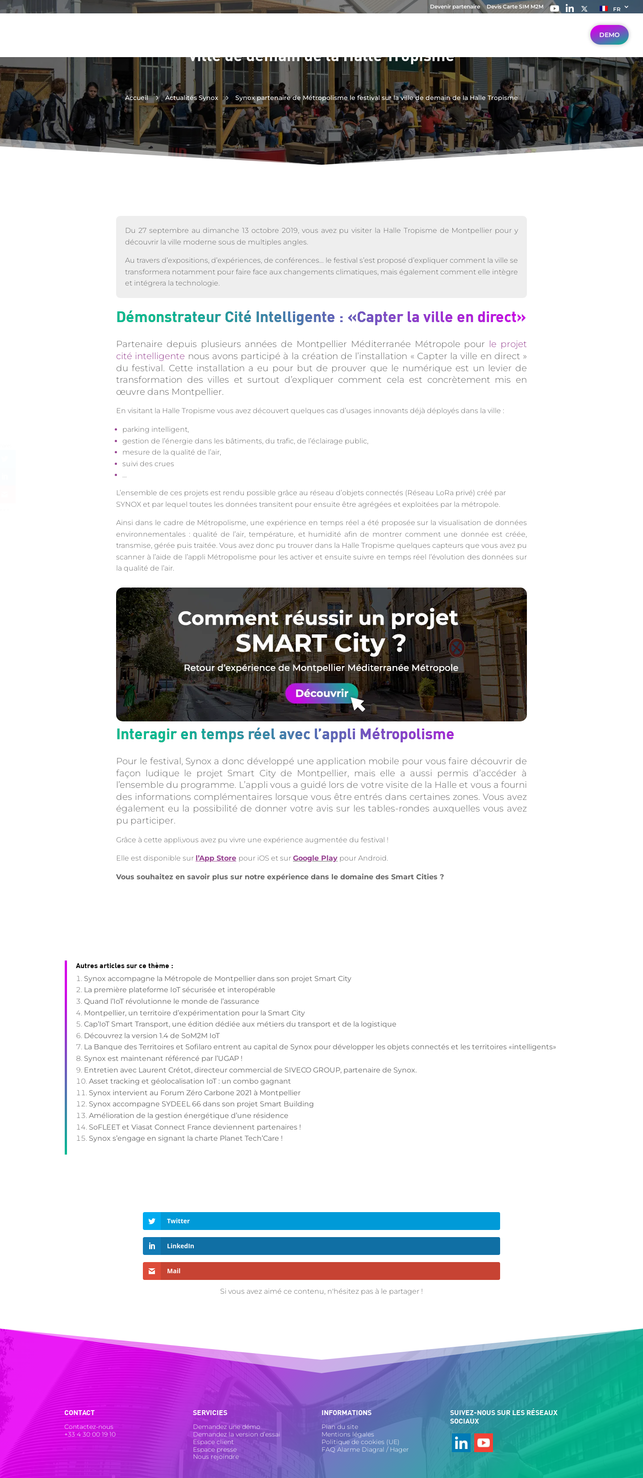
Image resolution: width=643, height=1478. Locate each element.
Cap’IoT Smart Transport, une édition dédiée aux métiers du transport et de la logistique (240, 1024)
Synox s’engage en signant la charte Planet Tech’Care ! (186, 1138)
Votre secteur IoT (192, 42)
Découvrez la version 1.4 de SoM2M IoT (152, 1035)
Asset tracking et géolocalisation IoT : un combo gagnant (190, 1081)
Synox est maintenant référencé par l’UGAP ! (163, 1058)
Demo (609, 42)
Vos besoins (260, 42)
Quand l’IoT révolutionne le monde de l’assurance (171, 1001)
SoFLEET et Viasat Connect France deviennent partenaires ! (195, 1127)
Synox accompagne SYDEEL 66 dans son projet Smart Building (201, 1104)
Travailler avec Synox (536, 42)
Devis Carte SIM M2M (515, 7)
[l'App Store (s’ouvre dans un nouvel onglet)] (217, 858)
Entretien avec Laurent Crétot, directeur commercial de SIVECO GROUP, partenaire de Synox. (250, 1070)
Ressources (385, 42)
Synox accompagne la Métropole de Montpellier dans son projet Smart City (217, 978)
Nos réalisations (451, 42)
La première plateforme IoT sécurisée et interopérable (180, 989)
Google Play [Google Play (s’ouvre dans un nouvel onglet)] (315, 858)
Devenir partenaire (455, 7)
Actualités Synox (191, 98)
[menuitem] (615, 11)
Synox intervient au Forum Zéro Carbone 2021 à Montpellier (195, 1093)
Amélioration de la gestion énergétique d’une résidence (188, 1115)
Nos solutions (323, 42)
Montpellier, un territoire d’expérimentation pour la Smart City (194, 1013)
